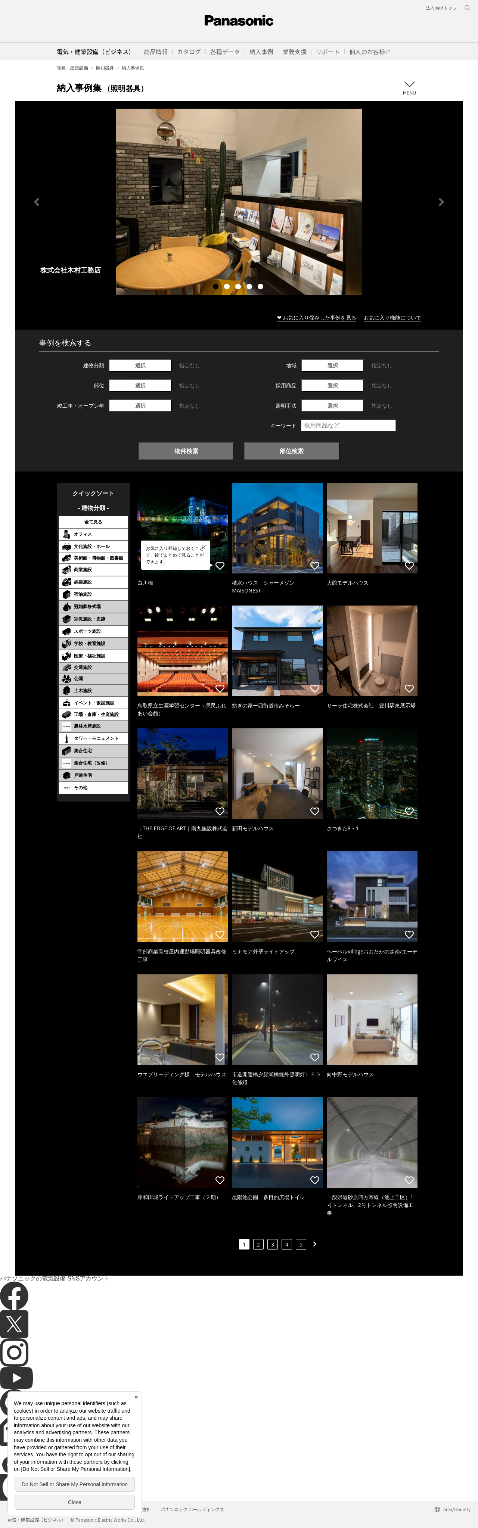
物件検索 (186, 451)
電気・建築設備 (72, 68)
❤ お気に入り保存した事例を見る (316, 317)
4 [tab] (250, 287)
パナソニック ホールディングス (192, 1509)
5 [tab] (261, 287)
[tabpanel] (239, 202)
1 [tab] (216, 287)
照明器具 (105, 68)
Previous (36, 201)
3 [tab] (239, 287)
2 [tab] (228, 287)
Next (441, 201)
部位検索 (292, 451)
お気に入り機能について (392, 317)
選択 (140, 365)
